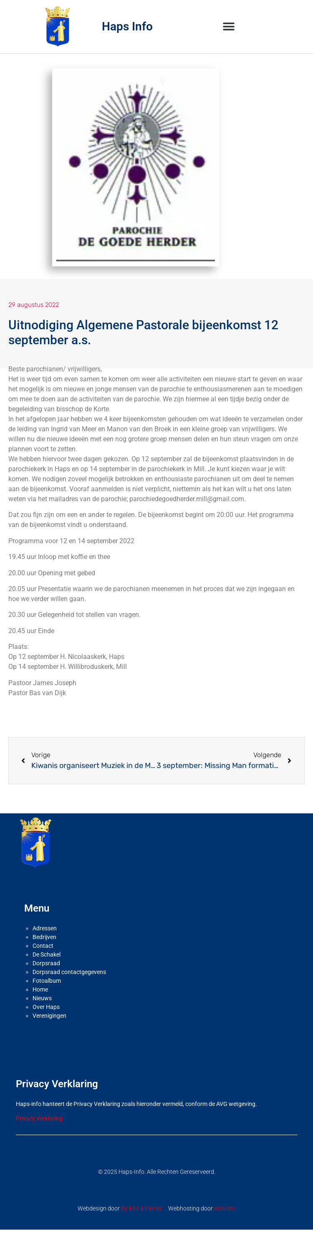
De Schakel (47, 954)
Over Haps (46, 1007)
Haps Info (127, 26)
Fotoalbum (47, 980)
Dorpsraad (46, 963)
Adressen (45, 928)
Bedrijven (44, 937)
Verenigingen (49, 1015)
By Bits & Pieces (141, 1208)
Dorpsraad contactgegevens (69, 972)
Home (40, 989)
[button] (229, 26)
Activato (225, 1208)
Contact (43, 945)
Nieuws (42, 998)
